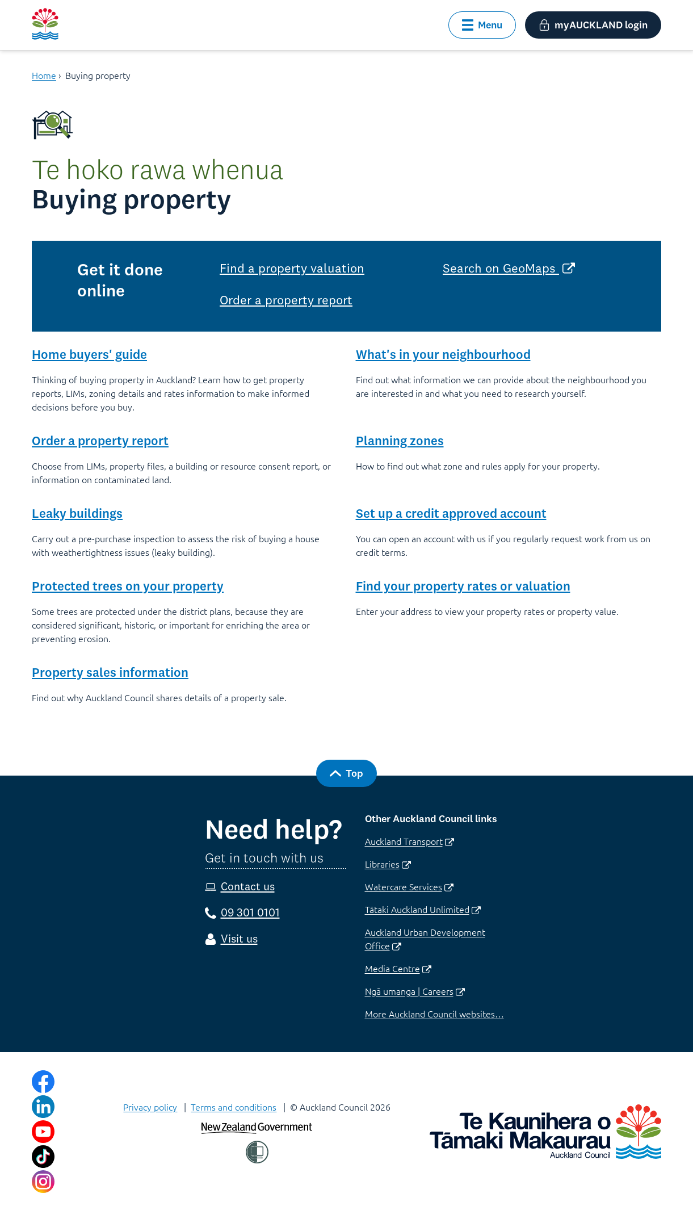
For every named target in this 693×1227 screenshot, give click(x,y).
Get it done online (120, 280)
